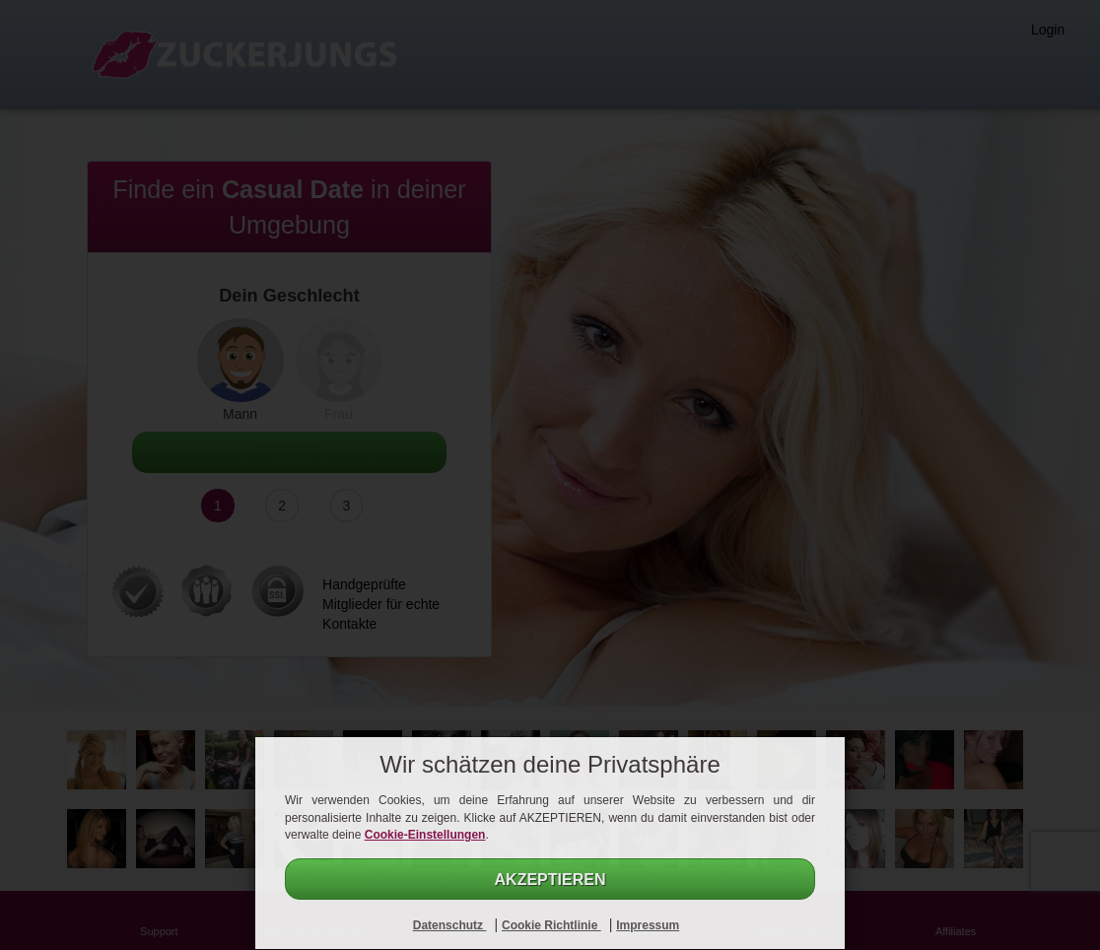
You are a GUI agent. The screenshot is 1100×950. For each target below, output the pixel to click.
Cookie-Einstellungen (425, 835)
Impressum (647, 925)
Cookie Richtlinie (551, 925)
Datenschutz (450, 925)
